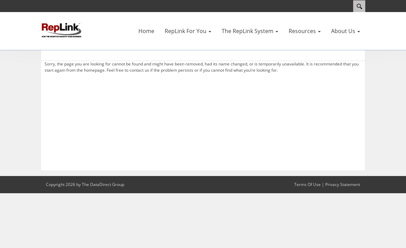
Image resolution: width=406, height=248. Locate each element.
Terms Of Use (307, 184)
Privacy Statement (342, 184)
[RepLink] (61, 30)
